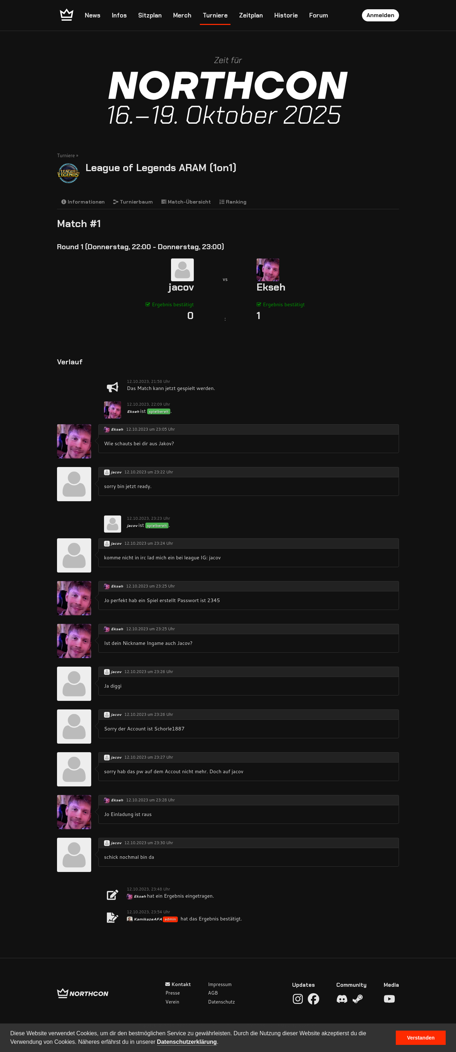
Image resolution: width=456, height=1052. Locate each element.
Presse (172, 993)
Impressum (220, 984)
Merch (182, 15)
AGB (213, 993)
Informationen (83, 202)
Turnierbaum (133, 202)
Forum (318, 15)
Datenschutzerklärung (187, 1042)
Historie (286, 15)
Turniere (215, 15)
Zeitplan (251, 15)
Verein (172, 1002)
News (92, 15)
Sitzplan (150, 15)
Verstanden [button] (421, 1038)
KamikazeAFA (148, 919)
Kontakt (178, 984)
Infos (119, 15)
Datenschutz (221, 1002)
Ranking (233, 202)
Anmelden (380, 15)
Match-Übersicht (186, 202)
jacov (181, 287)
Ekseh (270, 287)
